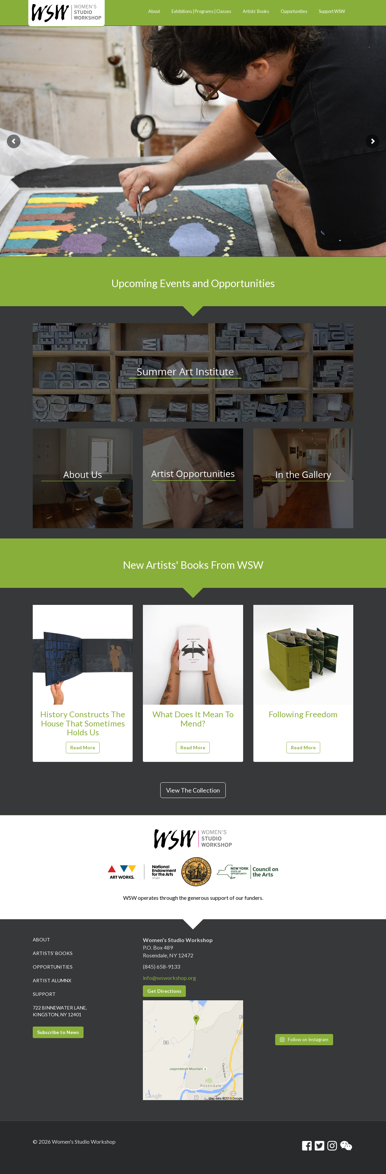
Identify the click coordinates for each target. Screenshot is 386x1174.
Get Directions (164, 991)
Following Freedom (303, 714)
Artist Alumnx (52, 980)
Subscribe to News (58, 1032)
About (41, 939)
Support (44, 994)
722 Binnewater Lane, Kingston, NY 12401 (60, 1011)
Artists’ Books (53, 953)
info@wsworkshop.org (169, 977)
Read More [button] (82, 747)
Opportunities (53, 967)
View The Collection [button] (193, 790)
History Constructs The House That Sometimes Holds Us (82, 723)
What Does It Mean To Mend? (193, 718)
